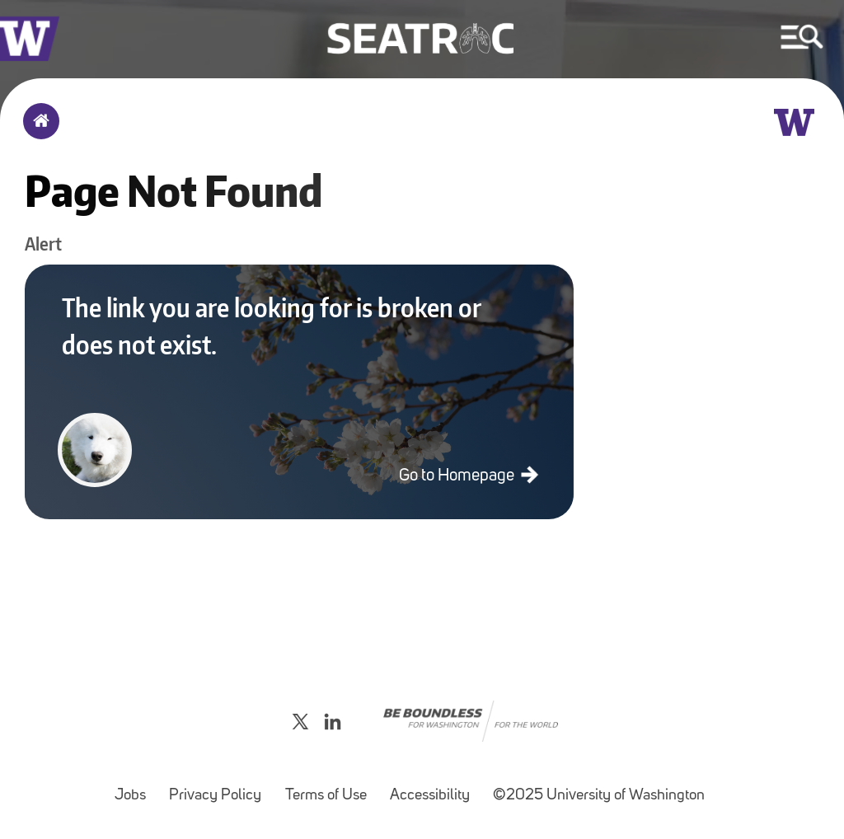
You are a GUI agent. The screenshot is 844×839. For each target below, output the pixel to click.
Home (37, 131)
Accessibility (435, 787)
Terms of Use (331, 787)
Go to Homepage (458, 476)
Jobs (135, 787)
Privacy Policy (220, 787)
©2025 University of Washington (599, 796)
